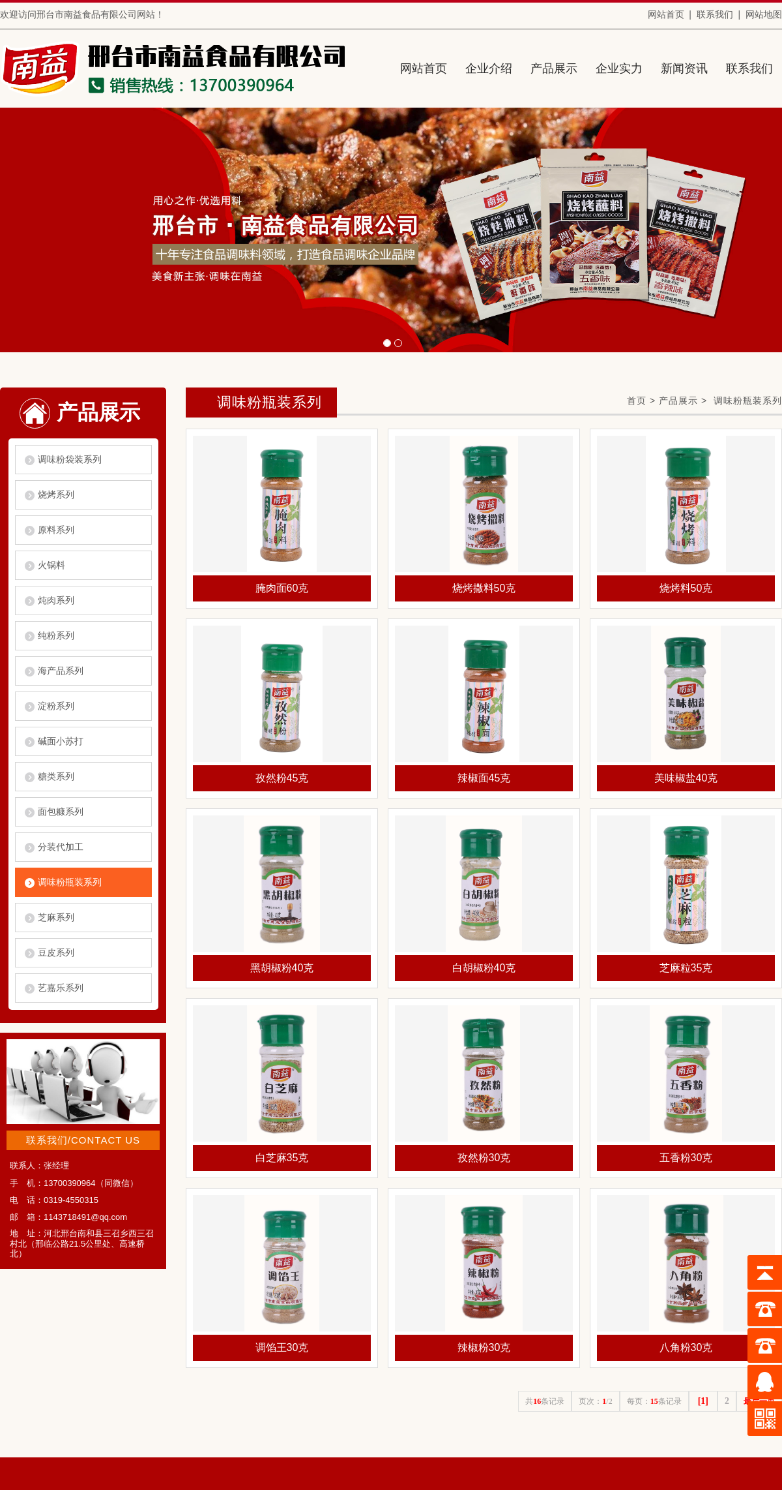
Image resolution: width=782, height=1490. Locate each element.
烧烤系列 (56, 494)
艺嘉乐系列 (60, 987)
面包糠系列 (60, 811)
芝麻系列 (56, 917)
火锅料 (51, 565)
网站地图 (764, 14)
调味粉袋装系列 (70, 459)
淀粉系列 (56, 706)
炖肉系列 (56, 600)
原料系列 (56, 530)
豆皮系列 (56, 952)
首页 (636, 400)
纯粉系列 (56, 635)
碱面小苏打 (60, 741)
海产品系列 (60, 670)
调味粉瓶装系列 (70, 882)
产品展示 (678, 400)
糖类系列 (56, 776)
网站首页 (666, 14)
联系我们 (715, 14)
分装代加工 (60, 847)
